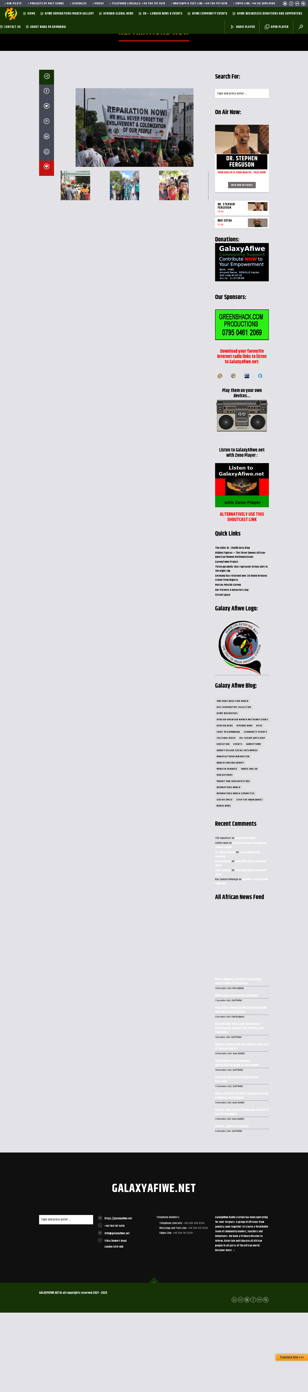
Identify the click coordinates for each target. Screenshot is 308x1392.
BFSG (259, 805)
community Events (255, 811)
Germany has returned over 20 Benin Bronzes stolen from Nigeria (241, 657)
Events (237, 823)
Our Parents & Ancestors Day (231, 669)
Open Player (277, 27)
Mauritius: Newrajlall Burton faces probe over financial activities (241, 1089)
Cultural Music (226, 817)
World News (224, 885)
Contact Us (12, 27)
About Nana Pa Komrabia (48, 27)
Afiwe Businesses (227, 793)
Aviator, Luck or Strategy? (232, 1206)
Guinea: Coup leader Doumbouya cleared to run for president (242, 1191)
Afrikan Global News (118, 13)
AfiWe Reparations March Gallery (69, 13)
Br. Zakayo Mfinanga (225, 932)
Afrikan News (244, 805)
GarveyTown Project (226, 641)
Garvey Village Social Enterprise (237, 830)
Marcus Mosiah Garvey (228, 664)
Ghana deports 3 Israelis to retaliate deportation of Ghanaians (238, 1061)
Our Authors (225, 854)
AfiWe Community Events (210, 13)
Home (31, 13)
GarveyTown (253, 823)
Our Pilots (13, 3)
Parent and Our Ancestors (233, 861)
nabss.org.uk (249, 848)
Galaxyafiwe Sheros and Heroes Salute (240, 943)
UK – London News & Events (162, 13)
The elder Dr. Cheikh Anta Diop (232, 627)
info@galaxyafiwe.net (117, 1313)
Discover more (225, 1330)
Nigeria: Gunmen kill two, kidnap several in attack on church (242, 1126)
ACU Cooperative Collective (234, 786)
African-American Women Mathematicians (242, 799)
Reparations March (228, 867)
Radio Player (242, 27)
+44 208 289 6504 (193, 1302)
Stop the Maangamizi (249, 879)
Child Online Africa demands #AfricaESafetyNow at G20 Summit (237, 1142)
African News (225, 805)
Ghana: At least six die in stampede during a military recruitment (242, 1175)
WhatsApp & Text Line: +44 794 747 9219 (198, 3)
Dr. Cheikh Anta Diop (252, 817)
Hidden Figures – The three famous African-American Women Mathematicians (240, 634)
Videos (98, 3)
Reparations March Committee (236, 873)
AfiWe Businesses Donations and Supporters (269, 13)
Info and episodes (242, 264)
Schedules (78, 3)
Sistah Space (222, 674)
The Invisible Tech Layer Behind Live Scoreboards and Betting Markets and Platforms (239, 1107)
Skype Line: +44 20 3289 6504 (254, 3)
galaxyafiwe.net (154, 1268)
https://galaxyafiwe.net (118, 1298)
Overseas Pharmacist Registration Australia (237, 1159)
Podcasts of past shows (45, 3)
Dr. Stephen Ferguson (226, 285)
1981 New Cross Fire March (233, 780)
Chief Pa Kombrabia (228, 811)
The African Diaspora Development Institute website (240, 924)
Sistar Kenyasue (223, 941)
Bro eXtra (225, 300)
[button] (65, 264)
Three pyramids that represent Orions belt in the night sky (241, 648)
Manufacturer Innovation (233, 836)
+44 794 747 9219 (114, 1305)
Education (223, 823)
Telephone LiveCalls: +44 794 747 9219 (137, 3)
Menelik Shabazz (227, 848)
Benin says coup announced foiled (236, 1075)
